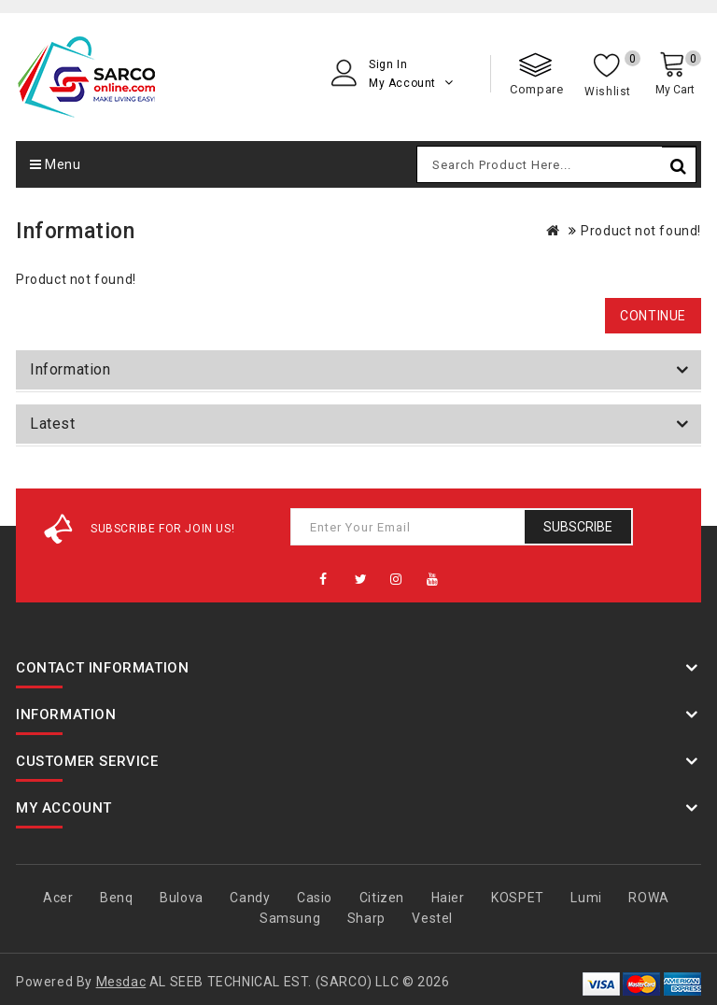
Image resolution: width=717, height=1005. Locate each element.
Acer (58, 897)
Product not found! (641, 230)
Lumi (585, 897)
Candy (250, 897)
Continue (653, 315)
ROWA (648, 897)
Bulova (182, 897)
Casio (314, 897)
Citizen (381, 897)
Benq (116, 897)
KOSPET (517, 897)
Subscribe (577, 526)
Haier (448, 897)
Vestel (432, 918)
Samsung (290, 918)
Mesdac (121, 981)
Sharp (366, 918)
